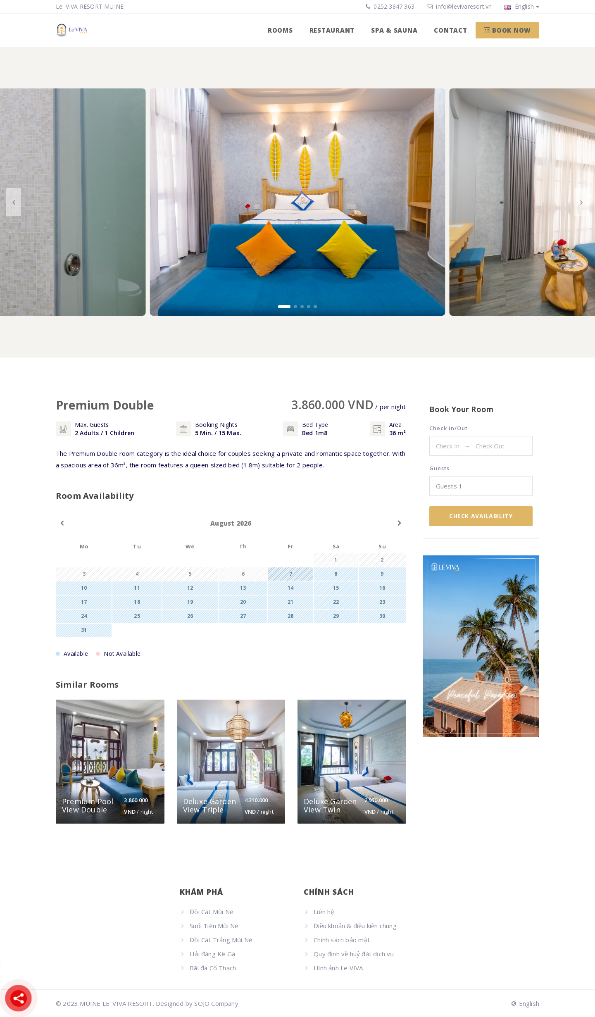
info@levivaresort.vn (464, 6)
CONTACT (450, 30)
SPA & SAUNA (394, 30)
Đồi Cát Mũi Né (211, 911)
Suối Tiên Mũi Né (214, 926)
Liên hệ (324, 911)
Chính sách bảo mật (342, 940)
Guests (439, 468)
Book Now (507, 30)
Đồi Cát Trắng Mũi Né (221, 940)
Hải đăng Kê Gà (212, 954)
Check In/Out (448, 428)
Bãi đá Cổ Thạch (213, 968)
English (521, 6)
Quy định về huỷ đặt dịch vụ (354, 954)
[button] (284, 306)
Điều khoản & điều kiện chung (355, 926)
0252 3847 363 (393, 6)
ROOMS (280, 30)
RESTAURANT (332, 30)
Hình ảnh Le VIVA (338, 968)
